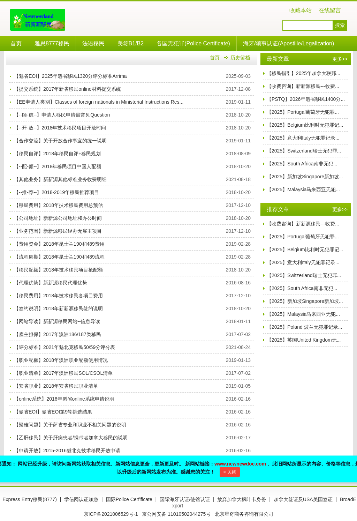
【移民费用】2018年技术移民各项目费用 (58, 295)
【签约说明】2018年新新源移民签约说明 (58, 308)
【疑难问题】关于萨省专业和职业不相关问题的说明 (70, 424)
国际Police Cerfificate (129, 499)
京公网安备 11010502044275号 (176, 514)
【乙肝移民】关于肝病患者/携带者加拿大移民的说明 (71, 437)
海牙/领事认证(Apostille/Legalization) (288, 43)
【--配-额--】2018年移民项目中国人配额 (57, 166)
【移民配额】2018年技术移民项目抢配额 (58, 270)
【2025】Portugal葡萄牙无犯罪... (303, 112)
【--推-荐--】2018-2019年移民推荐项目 (56, 192)
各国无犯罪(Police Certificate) (193, 43)
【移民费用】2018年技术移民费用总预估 (58, 205)
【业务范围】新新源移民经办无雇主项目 (58, 231)
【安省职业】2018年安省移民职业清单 (56, 386)
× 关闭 (229, 471)
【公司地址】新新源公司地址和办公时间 (58, 218)
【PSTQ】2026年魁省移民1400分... (306, 99)
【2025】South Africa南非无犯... (302, 163)
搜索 (340, 25)
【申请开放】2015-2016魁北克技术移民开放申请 (67, 450)
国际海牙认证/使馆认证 (185, 499)
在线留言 (330, 10)
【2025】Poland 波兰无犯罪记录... (304, 327)
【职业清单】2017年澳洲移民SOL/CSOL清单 (63, 373)
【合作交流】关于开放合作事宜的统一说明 (60, 140)
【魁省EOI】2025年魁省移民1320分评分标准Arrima (70, 76)
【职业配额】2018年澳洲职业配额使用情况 (61, 360)
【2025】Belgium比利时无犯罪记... (305, 125)
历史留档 (240, 57)
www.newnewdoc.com (240, 463)
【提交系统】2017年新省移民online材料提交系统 (67, 89)
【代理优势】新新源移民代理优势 (50, 282)
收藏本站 (300, 10)
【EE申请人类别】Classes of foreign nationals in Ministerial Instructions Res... (98, 102)
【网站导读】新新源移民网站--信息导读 (57, 321)
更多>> (340, 59)
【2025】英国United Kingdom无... (304, 340)
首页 (16, 43)
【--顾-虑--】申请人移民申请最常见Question (62, 115)
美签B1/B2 (130, 43)
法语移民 (93, 43)
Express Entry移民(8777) (29, 499)
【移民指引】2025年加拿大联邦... (303, 73)
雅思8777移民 (52, 43)
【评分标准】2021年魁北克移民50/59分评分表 (64, 347)
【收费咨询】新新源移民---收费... (303, 86)
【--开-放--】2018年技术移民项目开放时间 (60, 128)
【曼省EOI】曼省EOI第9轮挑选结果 (53, 412)
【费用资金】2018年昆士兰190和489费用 (59, 244)
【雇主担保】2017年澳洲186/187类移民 (57, 334)
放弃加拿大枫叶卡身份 (241, 499)
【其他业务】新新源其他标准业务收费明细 (60, 179)
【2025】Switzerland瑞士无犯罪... (304, 151)
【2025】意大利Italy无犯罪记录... (303, 138)
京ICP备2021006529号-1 (111, 514)
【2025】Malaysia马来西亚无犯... (303, 189)
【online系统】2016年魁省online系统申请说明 (64, 399)
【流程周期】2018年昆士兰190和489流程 (59, 257)
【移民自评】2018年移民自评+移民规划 (57, 153)
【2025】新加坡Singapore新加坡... (305, 176)
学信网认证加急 (81, 499)
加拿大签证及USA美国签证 (303, 499)
